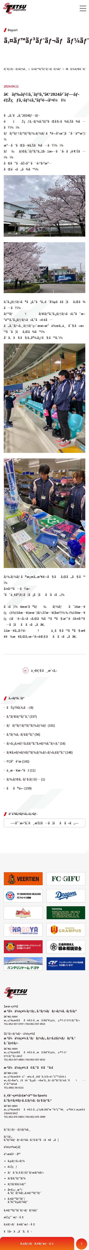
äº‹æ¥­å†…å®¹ (12, 1154)
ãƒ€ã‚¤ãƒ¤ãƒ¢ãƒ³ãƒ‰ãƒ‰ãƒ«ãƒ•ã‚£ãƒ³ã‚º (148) (40, 752)
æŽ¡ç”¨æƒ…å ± (14, 1217)
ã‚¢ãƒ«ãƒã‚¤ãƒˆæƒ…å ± (19, 1224)
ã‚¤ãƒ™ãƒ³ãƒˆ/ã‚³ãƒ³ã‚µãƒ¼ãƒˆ (18, 1200)
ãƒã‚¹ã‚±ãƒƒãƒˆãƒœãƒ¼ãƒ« (26, 1172)
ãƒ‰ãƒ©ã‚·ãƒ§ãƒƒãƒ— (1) (26, 779)
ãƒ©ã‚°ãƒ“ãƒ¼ (16, 1178)
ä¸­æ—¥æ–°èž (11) (21, 770)
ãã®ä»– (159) (19, 788)
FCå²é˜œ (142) (18, 761)
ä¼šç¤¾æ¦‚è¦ (13, 1147)
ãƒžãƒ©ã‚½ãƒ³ (17, 1184)
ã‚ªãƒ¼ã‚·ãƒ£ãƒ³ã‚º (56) (23, 734)
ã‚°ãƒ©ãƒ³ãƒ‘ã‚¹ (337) (22, 716)
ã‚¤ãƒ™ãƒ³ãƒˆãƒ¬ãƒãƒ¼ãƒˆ (21, 1210)
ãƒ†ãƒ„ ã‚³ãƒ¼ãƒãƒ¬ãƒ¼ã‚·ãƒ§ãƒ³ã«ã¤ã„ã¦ (31, 1138)
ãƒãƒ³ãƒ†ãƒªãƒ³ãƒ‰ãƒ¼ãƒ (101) (31, 725)
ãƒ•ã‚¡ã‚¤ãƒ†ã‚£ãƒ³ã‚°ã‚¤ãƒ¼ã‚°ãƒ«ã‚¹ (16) (36, 743)
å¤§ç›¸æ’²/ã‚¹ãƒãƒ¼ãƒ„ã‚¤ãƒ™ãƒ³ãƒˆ (24, 1191)
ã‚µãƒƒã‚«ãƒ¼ (16, 1161)
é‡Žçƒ (12, 1167)
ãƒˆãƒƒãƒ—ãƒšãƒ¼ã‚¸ (17, 1129)
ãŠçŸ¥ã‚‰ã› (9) (20, 707)
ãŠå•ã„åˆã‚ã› (17, 1231)
